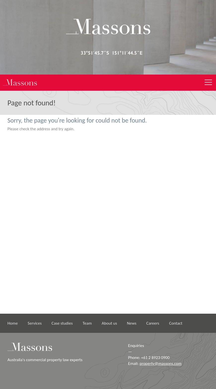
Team (87, 323)
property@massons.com (161, 363)
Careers (152, 323)
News (131, 323)
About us (109, 323)
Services (35, 323)
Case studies (62, 323)
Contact (175, 323)
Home (12, 323)
